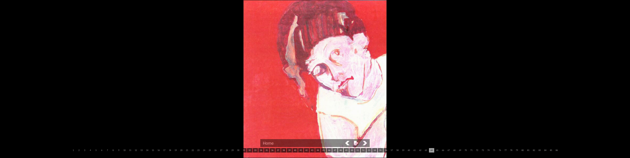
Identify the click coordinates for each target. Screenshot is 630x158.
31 (244, 150)
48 (341, 150)
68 (454, 150)
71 (471, 150)
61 (414, 150)
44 (318, 150)
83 (540, 150)
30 (238, 150)
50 (352, 150)
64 (431, 150)
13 (141, 150)
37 (278, 150)
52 (363, 150)
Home (268, 143)
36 (272, 150)
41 (301, 150)
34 (261, 150)
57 (392, 150)
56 (386, 150)
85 (551, 150)
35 (267, 150)
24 (204, 150)
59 (403, 150)
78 (511, 150)
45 (323, 150)
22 (193, 150)
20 (181, 150)
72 (477, 150)
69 (460, 150)
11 (130, 150)
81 (528, 150)
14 (147, 150)
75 (494, 150)
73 (483, 150)
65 (437, 150)
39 (289, 150)
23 (198, 150)
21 (187, 150)
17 (164, 150)
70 (466, 150)
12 (136, 150)
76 (500, 150)
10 (124, 150)
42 (306, 150)
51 (358, 150)
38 (284, 150)
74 (488, 150)
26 (215, 150)
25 (210, 150)
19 (176, 150)
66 (443, 150)
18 (170, 150)
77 (505, 150)
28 (227, 150)
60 (409, 150)
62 (420, 150)
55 (380, 150)
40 (295, 150)
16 (159, 150)
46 (329, 150)
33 (255, 150)
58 (397, 150)
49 (346, 150)
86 (557, 150)
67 (449, 150)
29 (232, 150)
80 (523, 150)
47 (335, 150)
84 (545, 150)
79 (517, 150)
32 (249, 150)
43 (312, 150)
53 (369, 150)
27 (221, 150)
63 (426, 150)
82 (534, 150)
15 (153, 150)
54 (375, 150)
